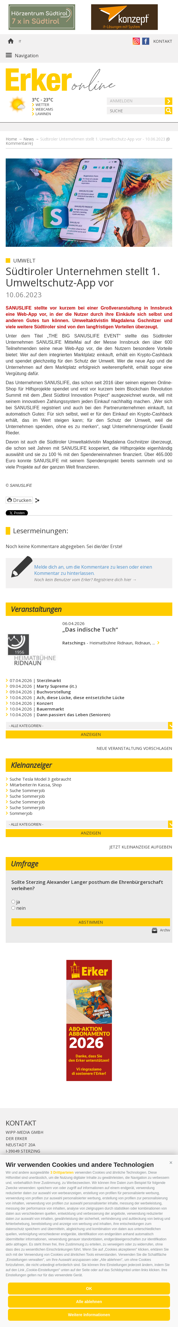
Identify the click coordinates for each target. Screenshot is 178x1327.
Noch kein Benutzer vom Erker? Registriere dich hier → (85, 579)
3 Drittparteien (61, 1173)
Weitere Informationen (89, 1314)
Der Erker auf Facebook (145, 41)
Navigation (26, 55)
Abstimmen (91, 922)
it (20, 41)
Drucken (22, 500)
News (28, 139)
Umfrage (24, 863)
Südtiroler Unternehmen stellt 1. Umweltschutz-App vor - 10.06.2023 (88, 141)
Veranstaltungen (36, 609)
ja (18, 902)
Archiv (165, 930)
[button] (170, 1162)
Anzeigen (91, 734)
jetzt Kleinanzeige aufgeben (140, 846)
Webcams (44, 109)
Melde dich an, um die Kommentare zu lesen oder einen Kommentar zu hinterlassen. (93, 570)
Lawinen (43, 114)
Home (10, 41)
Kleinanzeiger (31, 765)
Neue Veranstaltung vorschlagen (134, 748)
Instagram (136, 41)
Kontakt (162, 41)
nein (21, 908)
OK (89, 1288)
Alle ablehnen (89, 1301)
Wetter (42, 105)
